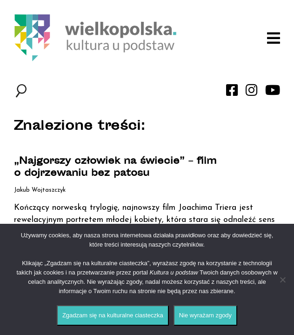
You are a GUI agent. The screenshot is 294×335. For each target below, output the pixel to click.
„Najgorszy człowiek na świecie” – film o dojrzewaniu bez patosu (115, 167)
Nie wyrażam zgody (205, 315)
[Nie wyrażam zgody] (282, 279)
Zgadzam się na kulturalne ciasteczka (112, 315)
